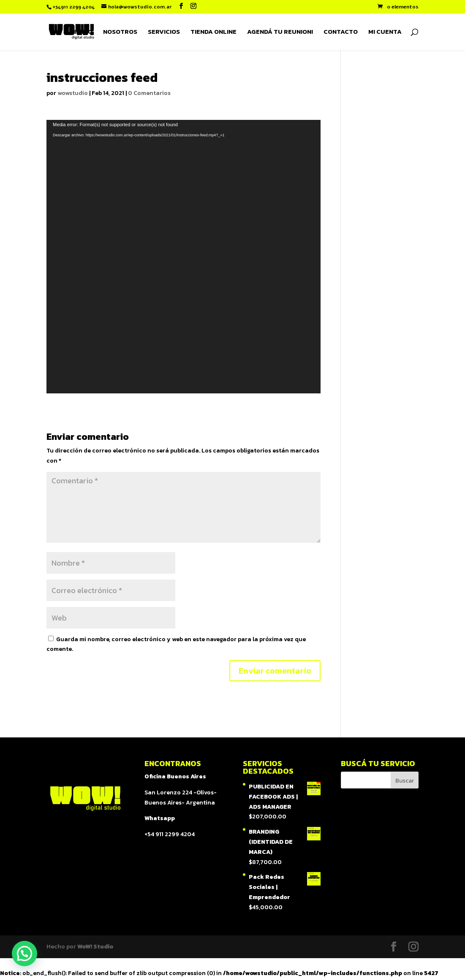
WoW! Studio (95, 946)
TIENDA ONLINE (213, 32)
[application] (183, 256)
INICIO (83, 32)
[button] (24, 953)
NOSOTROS (120, 32)
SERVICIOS (164, 32)
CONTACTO (341, 32)
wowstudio (72, 93)
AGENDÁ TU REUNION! (280, 32)
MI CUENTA (385, 32)
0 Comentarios (149, 93)
